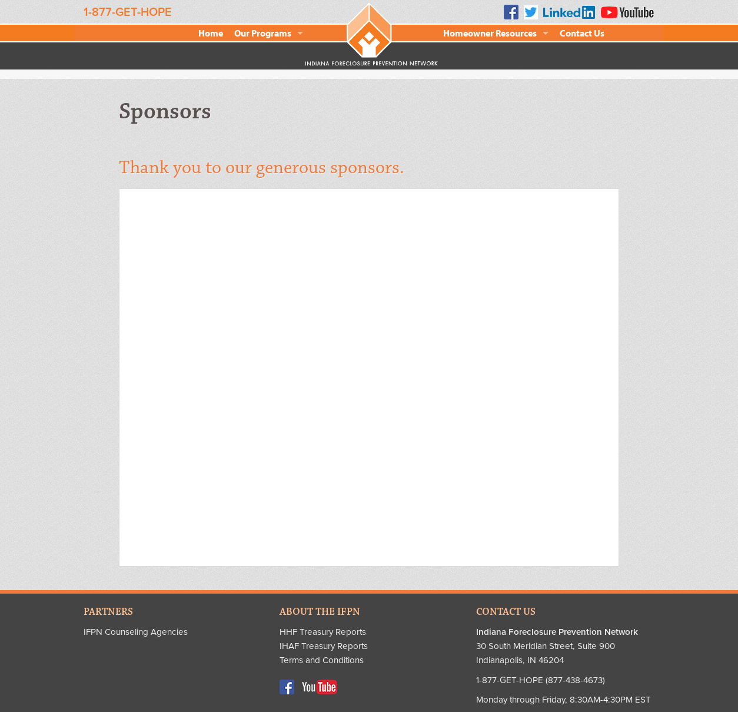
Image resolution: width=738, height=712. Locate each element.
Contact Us (582, 33)
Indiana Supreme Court (223, 442)
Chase (379, 230)
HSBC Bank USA (223, 300)
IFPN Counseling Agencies (136, 632)
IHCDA (379, 371)
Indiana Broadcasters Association (219, 371)
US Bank (536, 442)
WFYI (223, 513)
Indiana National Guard (536, 371)
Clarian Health (535, 230)
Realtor (379, 300)
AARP (223, 230)
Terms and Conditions (322, 660)
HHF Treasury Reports (323, 632)
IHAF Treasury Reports (324, 646)
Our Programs (262, 33)
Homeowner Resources (490, 33)
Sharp (380, 442)
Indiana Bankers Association (536, 300)
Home (210, 33)
